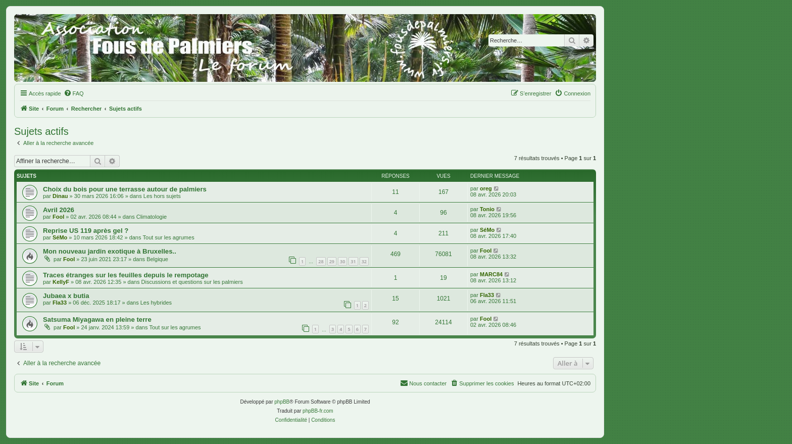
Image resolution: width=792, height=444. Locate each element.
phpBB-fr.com (318, 411)
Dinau (60, 196)
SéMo (60, 237)
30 (342, 261)
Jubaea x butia (66, 296)
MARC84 (491, 274)
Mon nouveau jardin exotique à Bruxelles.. (109, 251)
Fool (58, 217)
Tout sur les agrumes (168, 237)
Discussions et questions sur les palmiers (192, 282)
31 (353, 261)
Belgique (157, 259)
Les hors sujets (162, 196)
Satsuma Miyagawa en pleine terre (97, 319)
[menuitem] (74, 93)
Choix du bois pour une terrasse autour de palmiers (125, 189)
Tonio (487, 209)
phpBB (281, 402)
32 (364, 261)
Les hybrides (156, 303)
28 (320, 261)
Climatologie (151, 217)
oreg (486, 188)
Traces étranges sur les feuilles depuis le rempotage (126, 275)
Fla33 (60, 303)
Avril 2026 (58, 210)
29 (331, 261)
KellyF (61, 282)
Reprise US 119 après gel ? (85, 230)
